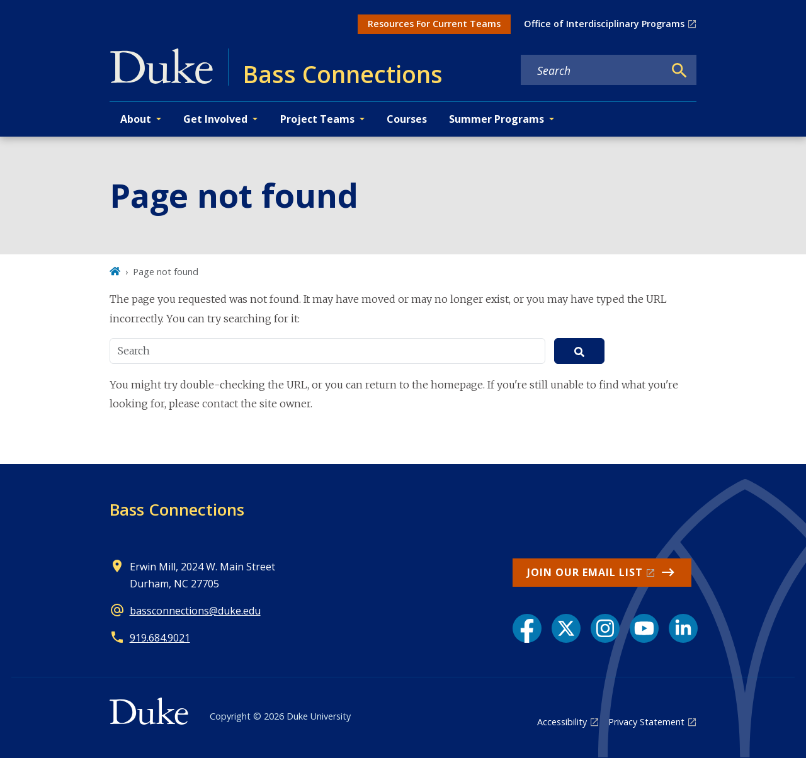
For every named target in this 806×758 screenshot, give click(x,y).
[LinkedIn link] (683, 628)
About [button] (135, 119)
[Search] (679, 70)
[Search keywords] (592, 70)
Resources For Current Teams (434, 24)
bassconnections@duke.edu (195, 611)
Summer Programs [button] (496, 119)
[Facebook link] (527, 628)
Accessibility (562, 722)
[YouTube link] (644, 628)
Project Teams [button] (317, 119)
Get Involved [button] (215, 119)
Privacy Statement (646, 722)
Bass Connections (177, 509)
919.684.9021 (160, 638)
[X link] (566, 628)
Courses (407, 119)
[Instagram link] (605, 628)
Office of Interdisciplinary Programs (604, 24)
